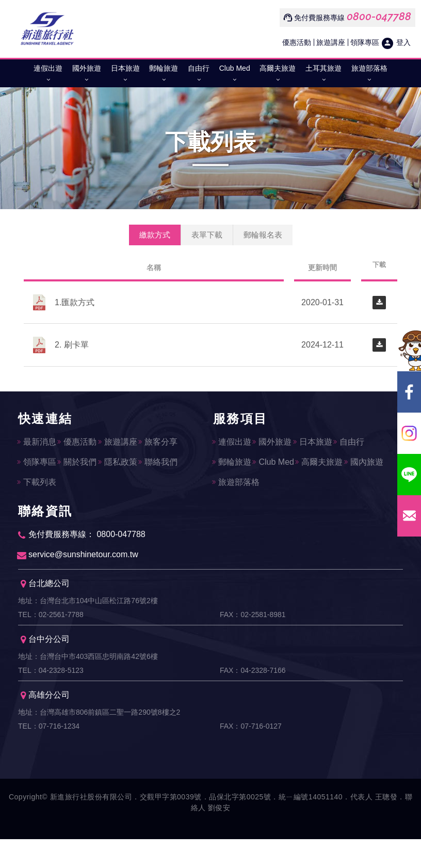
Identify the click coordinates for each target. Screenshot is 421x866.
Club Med (234, 75)
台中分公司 (45, 652)
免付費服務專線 (319, 17)
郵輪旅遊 (163, 75)
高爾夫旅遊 (278, 75)
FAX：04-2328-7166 (253, 687)
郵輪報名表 (263, 235)
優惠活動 (296, 42)
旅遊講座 (330, 42)
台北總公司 (45, 589)
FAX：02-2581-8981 (253, 624)
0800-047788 (379, 16)
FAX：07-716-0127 (251, 750)
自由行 (198, 75)
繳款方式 (154, 235)
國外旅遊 (86, 75)
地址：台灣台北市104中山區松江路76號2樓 (88, 607)
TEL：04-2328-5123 (51, 687)
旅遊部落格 (369, 75)
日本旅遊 (125, 75)
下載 (379, 265)
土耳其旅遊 (323, 75)
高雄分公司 (45, 715)
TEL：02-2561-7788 (51, 624)
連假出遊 (48, 75)
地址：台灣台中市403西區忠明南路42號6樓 (88, 670)
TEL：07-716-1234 (48, 750)
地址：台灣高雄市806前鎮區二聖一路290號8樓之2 (99, 733)
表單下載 (206, 235)
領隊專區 (364, 42)
